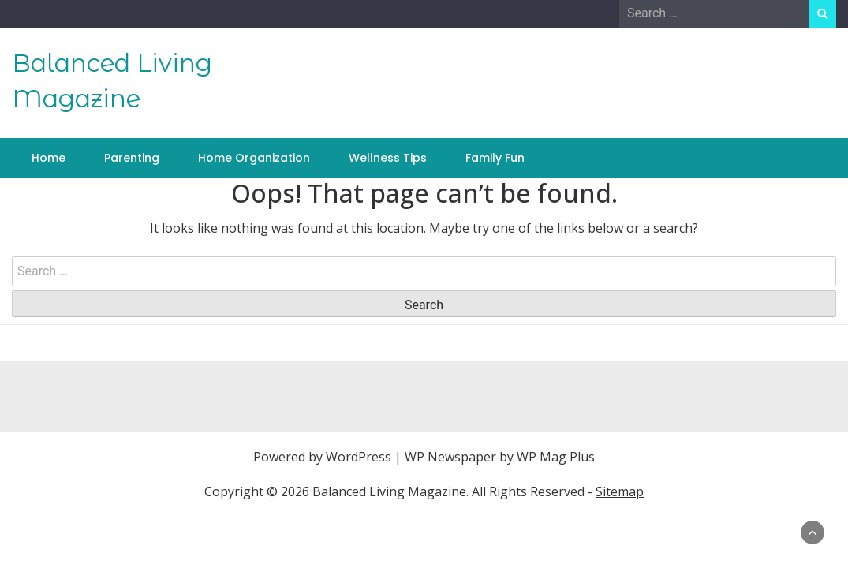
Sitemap (620, 491)
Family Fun (495, 158)
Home (48, 158)
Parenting (131, 158)
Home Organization (254, 158)
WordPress (358, 456)
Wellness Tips (388, 158)
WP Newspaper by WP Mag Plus (500, 456)
